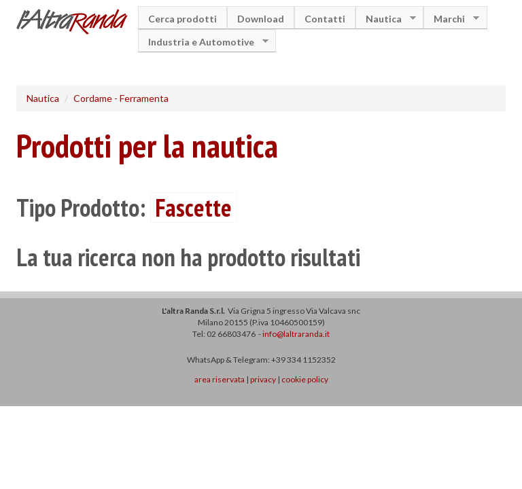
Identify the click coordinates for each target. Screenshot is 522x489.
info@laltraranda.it (296, 334)
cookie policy (304, 379)
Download (260, 18)
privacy (263, 379)
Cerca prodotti (182, 18)
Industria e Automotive (203, 42)
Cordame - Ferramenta (121, 98)
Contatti (324, 18)
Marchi (451, 18)
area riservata (219, 379)
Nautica (385, 18)
